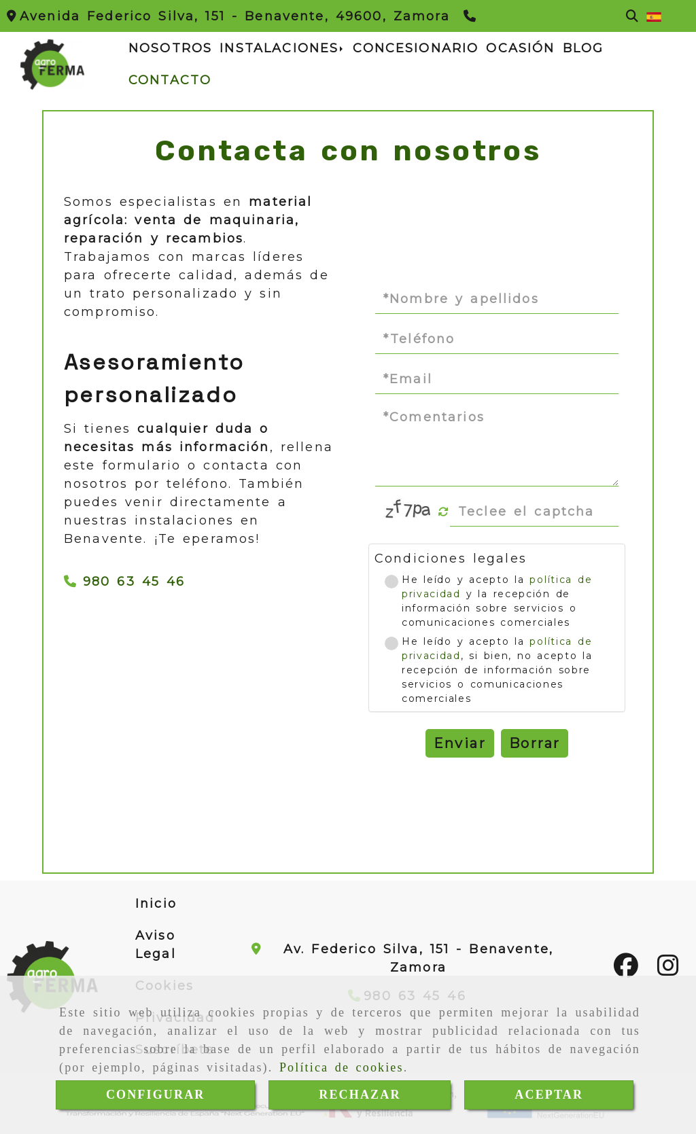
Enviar (460, 743)
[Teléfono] (471, 16)
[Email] (497, 379)
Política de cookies (341, 1067)
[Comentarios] (497, 445)
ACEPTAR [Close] (549, 1094)
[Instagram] (668, 970)
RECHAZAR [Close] (359, 1094)
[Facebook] (626, 970)
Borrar (534, 743)
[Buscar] (632, 17)
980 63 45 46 (125, 581)
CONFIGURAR (155, 1094)
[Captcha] (534, 512)
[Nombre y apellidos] (497, 299)
